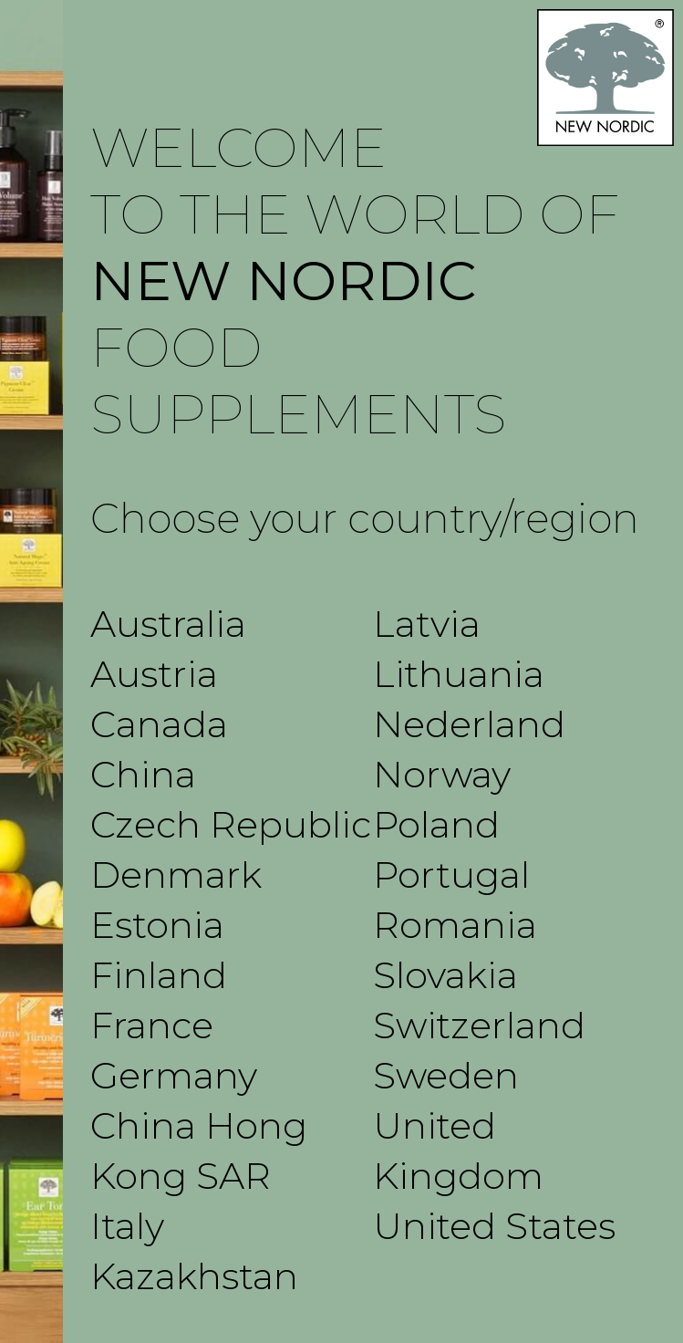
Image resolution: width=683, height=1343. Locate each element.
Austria (154, 673)
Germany (173, 1075)
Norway (442, 774)
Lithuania (458, 673)
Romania (455, 924)
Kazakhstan (194, 1276)
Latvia (427, 623)
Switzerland (479, 1025)
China (143, 774)
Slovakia (445, 975)
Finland (158, 975)
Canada (159, 724)
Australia (168, 623)
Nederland (469, 724)
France (151, 1025)
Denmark (176, 874)
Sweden (446, 1075)
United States (494, 1225)
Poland (436, 824)
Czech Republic (230, 824)
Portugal (451, 874)
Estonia (157, 924)
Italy (127, 1225)
